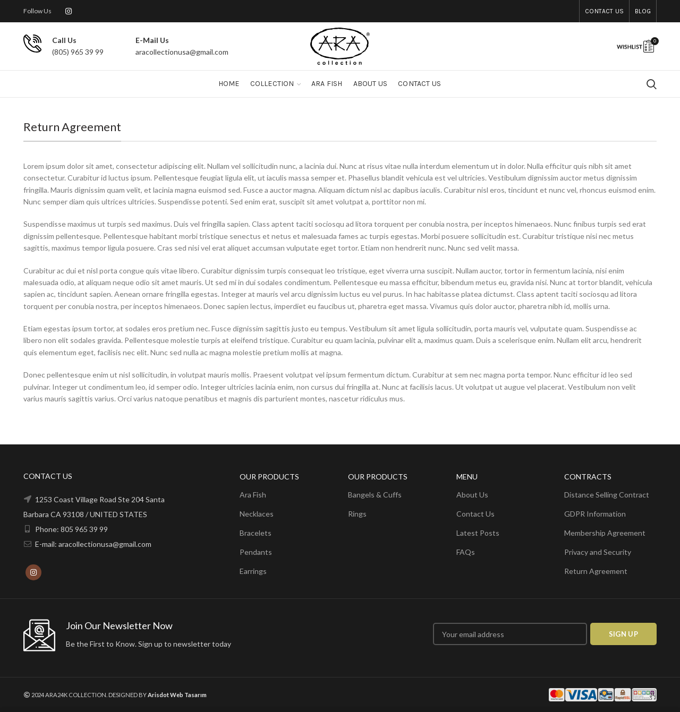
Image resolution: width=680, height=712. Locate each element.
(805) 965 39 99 (78, 51)
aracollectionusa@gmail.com (181, 51)
